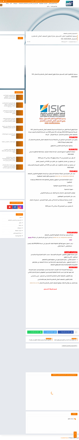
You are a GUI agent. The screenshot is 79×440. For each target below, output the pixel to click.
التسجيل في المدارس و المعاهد (70, 33)
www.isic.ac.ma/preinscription (64, 176)
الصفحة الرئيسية (54, 1)
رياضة (7, 3)
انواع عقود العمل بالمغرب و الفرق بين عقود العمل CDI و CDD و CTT (8, 151)
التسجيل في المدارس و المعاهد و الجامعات (28, 3)
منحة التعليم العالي (53, 3)
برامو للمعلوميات (64, 437)
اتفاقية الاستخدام (46, 1)
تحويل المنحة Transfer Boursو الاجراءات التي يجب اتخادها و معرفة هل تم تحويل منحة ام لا (9, 166)
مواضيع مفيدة (54, 6)
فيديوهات (15, 3)
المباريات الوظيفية (43, 3)
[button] (66, 332)
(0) (28, 41)
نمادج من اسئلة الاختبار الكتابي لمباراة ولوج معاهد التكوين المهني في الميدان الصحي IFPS (9, 120)
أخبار (11, 3)
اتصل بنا (32, 1)
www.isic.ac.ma (34, 283)
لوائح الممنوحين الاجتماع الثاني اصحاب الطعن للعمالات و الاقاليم (9, 112)
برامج (48, 6)
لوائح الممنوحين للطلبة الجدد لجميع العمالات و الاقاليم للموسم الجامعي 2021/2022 (9, 97)
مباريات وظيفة (18, 230)
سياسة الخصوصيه (38, 1)
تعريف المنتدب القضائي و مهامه (8, 141)
